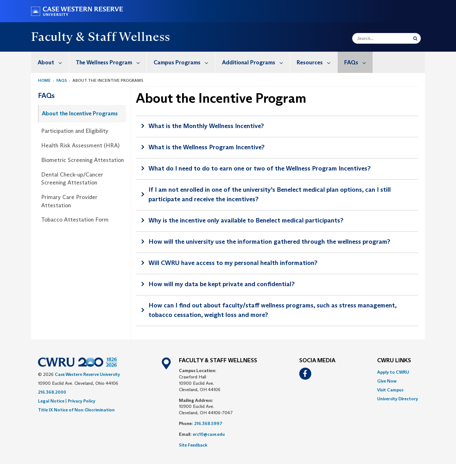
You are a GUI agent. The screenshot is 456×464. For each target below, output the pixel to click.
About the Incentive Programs (80, 113)
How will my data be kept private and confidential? (221, 284)
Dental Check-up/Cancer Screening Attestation (72, 178)
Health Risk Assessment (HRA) (80, 145)
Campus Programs (184, 62)
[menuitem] (50, 62)
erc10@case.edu (209, 434)
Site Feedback (193, 445)
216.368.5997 (208, 423)
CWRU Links (394, 361)
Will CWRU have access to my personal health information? (233, 263)
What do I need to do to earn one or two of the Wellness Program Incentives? (259, 168)
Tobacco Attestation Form (75, 219)
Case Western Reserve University (87, 374)
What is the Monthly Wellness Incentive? (206, 126)
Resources (317, 62)
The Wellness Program (111, 62)
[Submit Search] (415, 38)
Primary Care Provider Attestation (69, 201)
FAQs (358, 62)
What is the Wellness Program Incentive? (206, 147)
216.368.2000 (52, 392)
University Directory (397, 399)
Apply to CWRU (393, 372)
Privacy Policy (81, 401)
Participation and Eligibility (74, 130)
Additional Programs (256, 62)
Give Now (386, 381)
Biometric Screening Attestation (82, 160)
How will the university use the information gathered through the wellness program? (269, 241)
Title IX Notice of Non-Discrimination (76, 410)
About (53, 62)
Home (44, 80)
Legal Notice (51, 401)
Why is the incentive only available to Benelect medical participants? (246, 220)
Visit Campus (390, 390)
